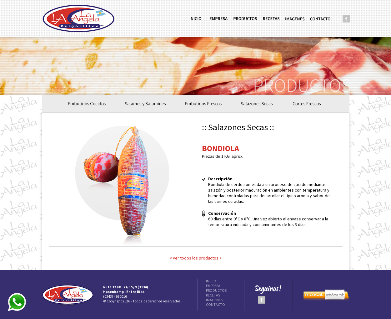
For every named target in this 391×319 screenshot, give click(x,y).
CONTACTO (215, 304)
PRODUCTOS (216, 290)
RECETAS (213, 295)
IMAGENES (214, 299)
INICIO (211, 281)
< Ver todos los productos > (195, 258)
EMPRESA (213, 285)
